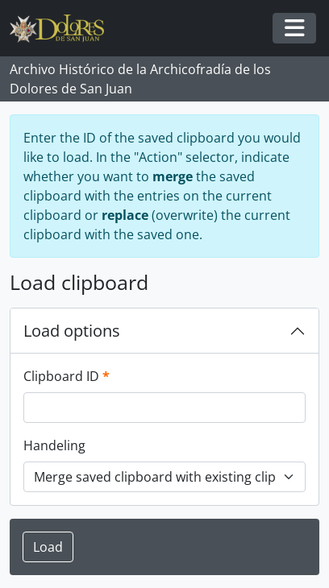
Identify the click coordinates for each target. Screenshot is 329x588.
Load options (71, 331)
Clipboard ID (66, 375)
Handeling (54, 445)
